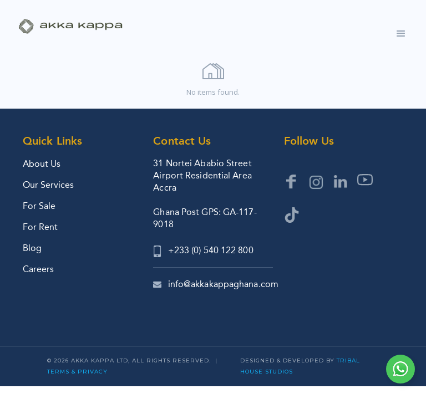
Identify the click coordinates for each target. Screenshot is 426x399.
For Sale (39, 206)
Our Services (48, 185)
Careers (38, 269)
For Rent (40, 227)
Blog (32, 248)
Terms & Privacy (77, 371)
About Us (41, 163)
